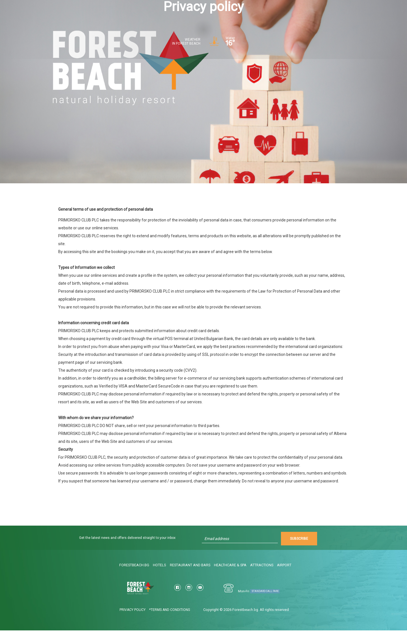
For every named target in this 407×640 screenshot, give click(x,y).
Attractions (263, 576)
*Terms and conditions (162, 619)
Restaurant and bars (191, 576)
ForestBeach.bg (133, 576)
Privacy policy (125, 619)
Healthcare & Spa (231, 576)
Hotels (159, 576)
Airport (287, 576)
